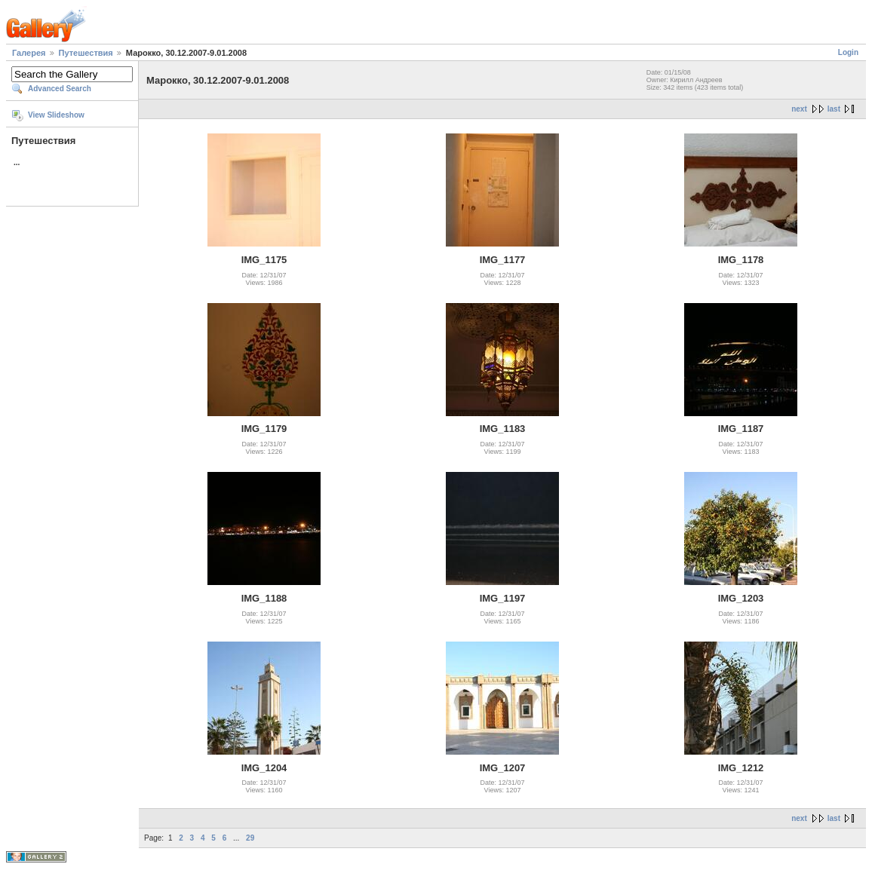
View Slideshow (56, 115)
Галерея (28, 52)
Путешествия (86, 52)
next (799, 109)
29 (250, 838)
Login (848, 52)
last (833, 109)
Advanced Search (59, 88)
